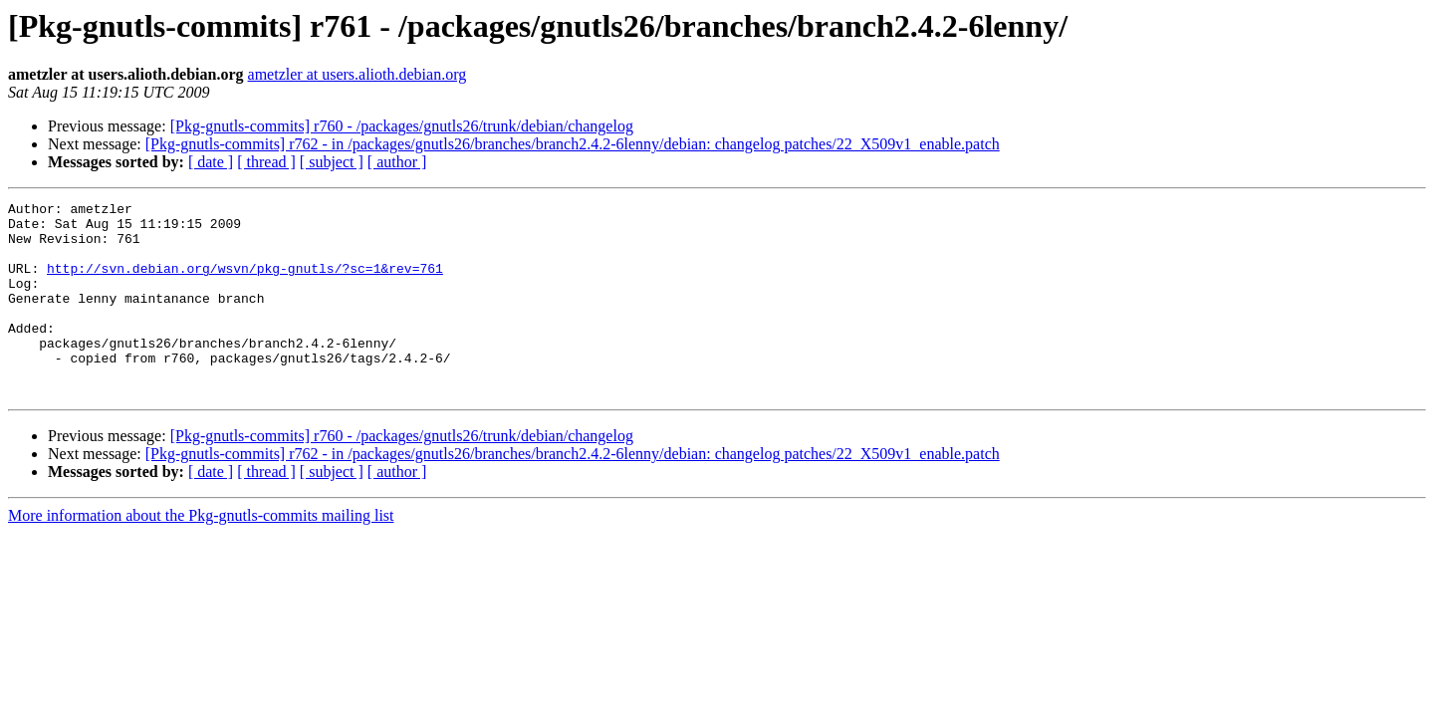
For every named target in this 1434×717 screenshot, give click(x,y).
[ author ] (397, 161)
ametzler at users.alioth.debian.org (357, 74)
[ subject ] (331, 161)
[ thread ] (266, 161)
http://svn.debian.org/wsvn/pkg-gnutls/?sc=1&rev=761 (245, 283)
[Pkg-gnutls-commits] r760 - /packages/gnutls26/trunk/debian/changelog (401, 126)
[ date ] (210, 161)
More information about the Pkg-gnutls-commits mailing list (201, 554)
